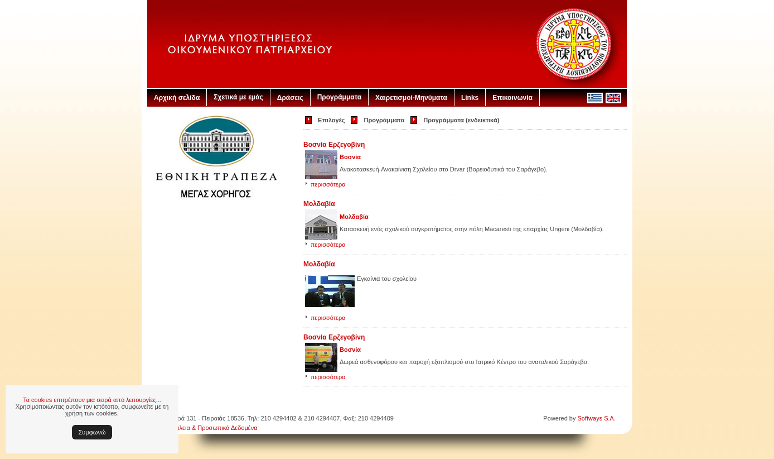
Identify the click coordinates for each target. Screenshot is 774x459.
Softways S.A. (597, 418)
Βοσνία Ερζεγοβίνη (334, 145)
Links (469, 98)
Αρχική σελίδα (177, 98)
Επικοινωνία (512, 98)
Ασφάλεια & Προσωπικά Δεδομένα (211, 427)
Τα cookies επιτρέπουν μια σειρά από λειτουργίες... (92, 399)
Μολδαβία (319, 204)
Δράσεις (290, 98)
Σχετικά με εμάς (238, 97)
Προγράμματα (339, 97)
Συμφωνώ (92, 432)
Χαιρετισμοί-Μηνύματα (411, 98)
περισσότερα (328, 184)
